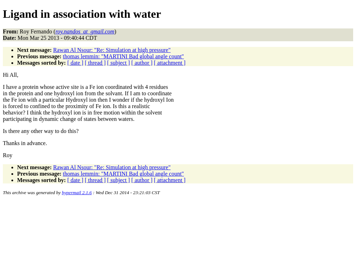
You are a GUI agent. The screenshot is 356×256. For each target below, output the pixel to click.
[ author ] (142, 63)
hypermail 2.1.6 (77, 192)
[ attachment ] (169, 63)
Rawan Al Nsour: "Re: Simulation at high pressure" (112, 50)
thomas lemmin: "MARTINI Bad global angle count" (123, 56)
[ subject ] (118, 63)
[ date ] (75, 63)
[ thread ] (95, 63)
